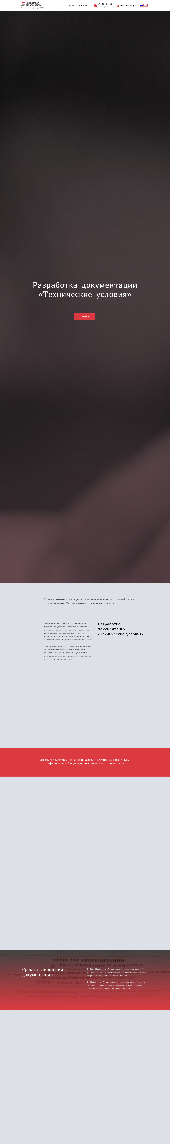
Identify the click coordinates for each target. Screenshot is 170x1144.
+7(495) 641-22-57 (105, 5)
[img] (31, 4)
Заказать (85, 316)
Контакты (82, 6)
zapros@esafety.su (128, 6)
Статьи (71, 6)
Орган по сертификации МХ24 (32, 8)
